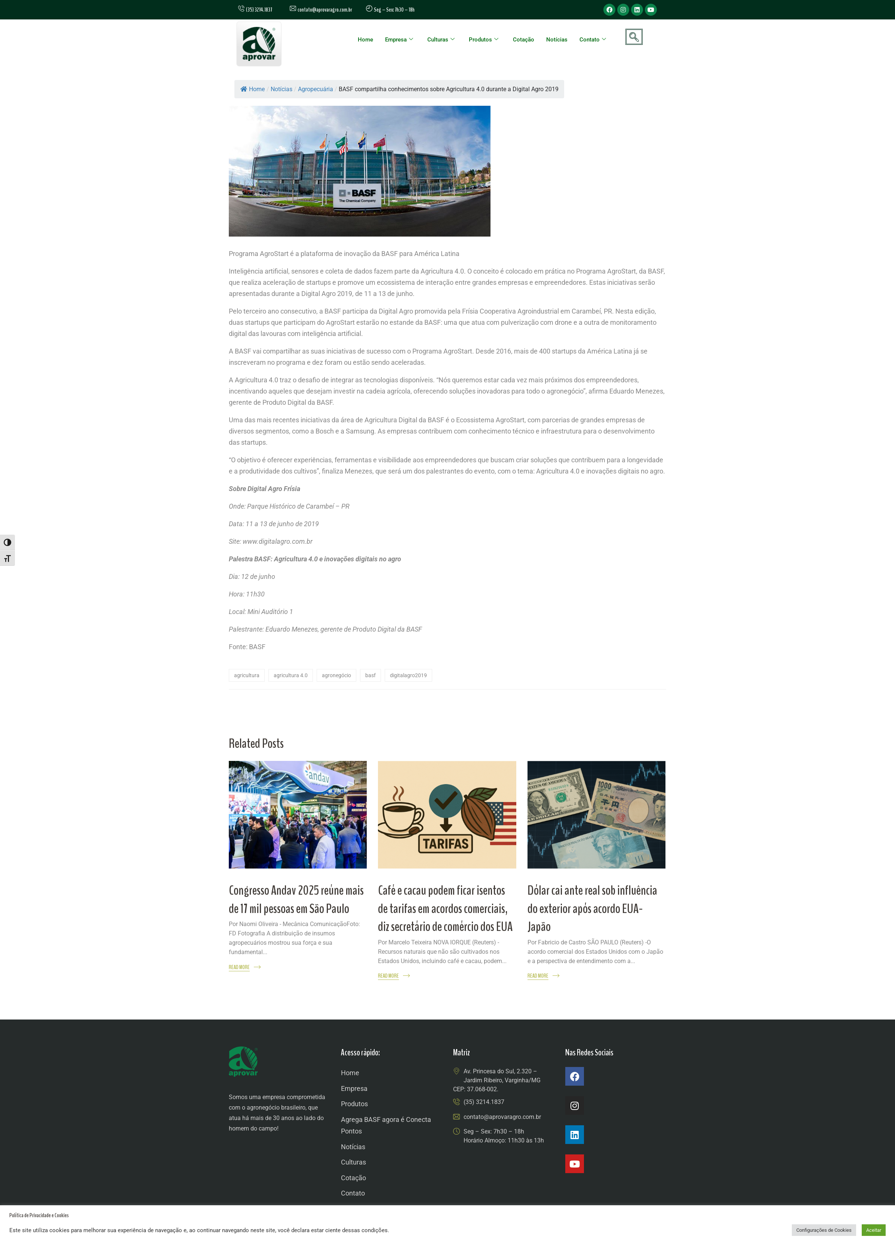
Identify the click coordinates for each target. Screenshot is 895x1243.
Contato (592, 39)
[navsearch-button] (634, 37)
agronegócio (336, 675)
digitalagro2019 (408, 675)
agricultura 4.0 (291, 675)
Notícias (557, 39)
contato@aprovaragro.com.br (321, 10)
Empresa (399, 39)
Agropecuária (315, 89)
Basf (370, 675)
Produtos (483, 39)
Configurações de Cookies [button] (824, 1230)
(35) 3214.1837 (484, 1101)
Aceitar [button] (873, 1230)
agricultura (246, 675)
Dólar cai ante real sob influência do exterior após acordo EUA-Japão (592, 908)
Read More (239, 967)
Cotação (523, 39)
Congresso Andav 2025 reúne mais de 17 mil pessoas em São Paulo (296, 899)
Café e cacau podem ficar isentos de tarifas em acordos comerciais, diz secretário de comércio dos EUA (445, 908)
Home (365, 39)
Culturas (441, 39)
